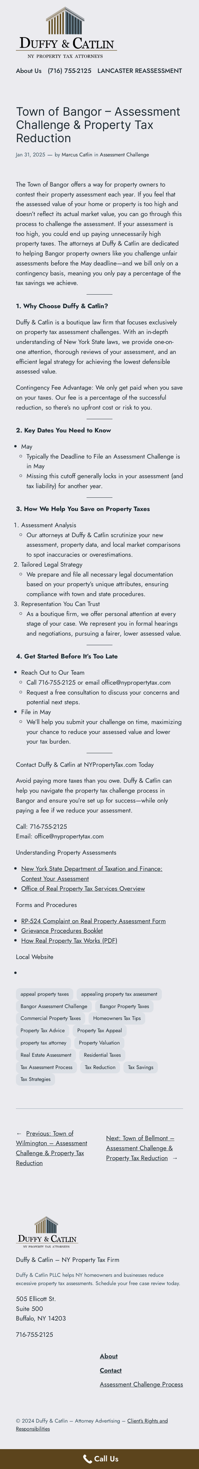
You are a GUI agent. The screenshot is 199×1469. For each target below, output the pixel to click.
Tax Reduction (100, 1067)
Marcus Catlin (77, 154)
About (109, 1356)
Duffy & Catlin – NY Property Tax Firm (67, 1259)
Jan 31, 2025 (30, 154)
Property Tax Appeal (99, 1030)
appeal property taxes (45, 994)
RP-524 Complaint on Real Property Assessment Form (93, 921)
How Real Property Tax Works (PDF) (69, 940)
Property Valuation (99, 1042)
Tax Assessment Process (46, 1067)
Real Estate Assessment (46, 1055)
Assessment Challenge (124, 154)
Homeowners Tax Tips (117, 1018)
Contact (111, 1370)
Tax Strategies (35, 1079)
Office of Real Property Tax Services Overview (83, 888)
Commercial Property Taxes (51, 1018)
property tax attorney (43, 1042)
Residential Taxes (102, 1055)
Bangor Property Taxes (124, 1006)
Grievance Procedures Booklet (62, 930)
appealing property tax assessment (119, 994)
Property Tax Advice (43, 1030)
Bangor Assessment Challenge (54, 1006)
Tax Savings (140, 1067)
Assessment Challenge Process (141, 1384)
